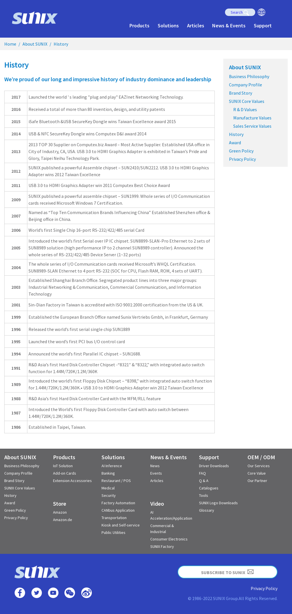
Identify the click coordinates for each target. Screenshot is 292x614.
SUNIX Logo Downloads (218, 502)
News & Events (229, 25)
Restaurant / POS (116, 480)
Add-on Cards (64, 473)
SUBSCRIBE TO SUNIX (227, 571)
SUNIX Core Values (246, 101)
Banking (108, 473)
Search (240, 13)
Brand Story (240, 93)
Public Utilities (113, 532)
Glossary (206, 510)
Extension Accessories (72, 480)
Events (156, 473)
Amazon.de (62, 519)
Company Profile (245, 85)
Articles (195, 25)
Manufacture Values (252, 118)
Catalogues (208, 488)
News (155, 465)
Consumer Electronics (169, 539)
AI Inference (112, 465)
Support (263, 25)
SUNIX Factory (162, 546)
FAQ (202, 473)
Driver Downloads (214, 465)
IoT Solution (63, 465)
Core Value (257, 473)
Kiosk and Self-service (121, 525)
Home (10, 44)
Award (235, 142)
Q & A (203, 480)
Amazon (60, 512)
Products (139, 25)
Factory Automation (118, 502)
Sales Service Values (252, 126)
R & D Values (245, 109)
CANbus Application (118, 510)
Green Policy (241, 151)
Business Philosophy (249, 76)
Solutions (168, 25)
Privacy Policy (242, 159)
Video (157, 503)
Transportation (114, 517)
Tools (203, 495)
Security (109, 495)
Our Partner (257, 480)
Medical (108, 488)
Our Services (259, 465)
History (61, 44)
